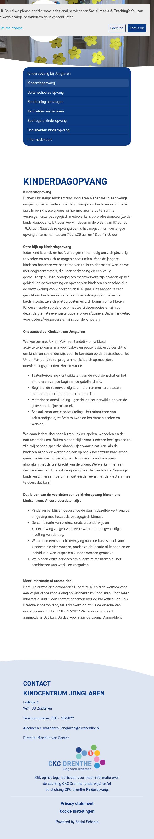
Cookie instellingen (77, 811)
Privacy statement (77, 804)
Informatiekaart (39, 139)
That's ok (137, 28)
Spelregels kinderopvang (47, 120)
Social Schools (87, 821)
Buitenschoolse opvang (45, 92)
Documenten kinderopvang (48, 130)
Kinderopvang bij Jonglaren (49, 73)
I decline (116, 28)
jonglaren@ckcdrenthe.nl (80, 728)
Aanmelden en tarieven (45, 111)
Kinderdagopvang (41, 82)
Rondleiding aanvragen (45, 101)
